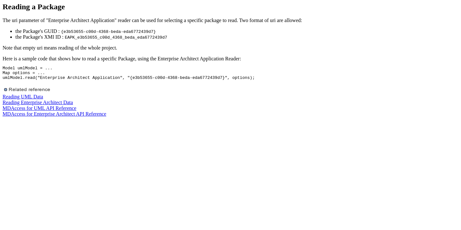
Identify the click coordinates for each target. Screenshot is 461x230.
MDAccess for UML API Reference (39, 111)
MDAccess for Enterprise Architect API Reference (54, 116)
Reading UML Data (23, 99)
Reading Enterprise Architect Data (38, 105)
